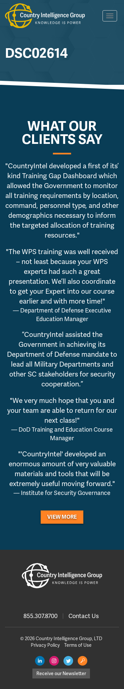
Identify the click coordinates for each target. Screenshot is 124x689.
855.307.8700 (40, 616)
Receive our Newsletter (61, 673)
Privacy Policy (45, 645)
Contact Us (83, 616)
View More (62, 517)
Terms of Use (78, 645)
